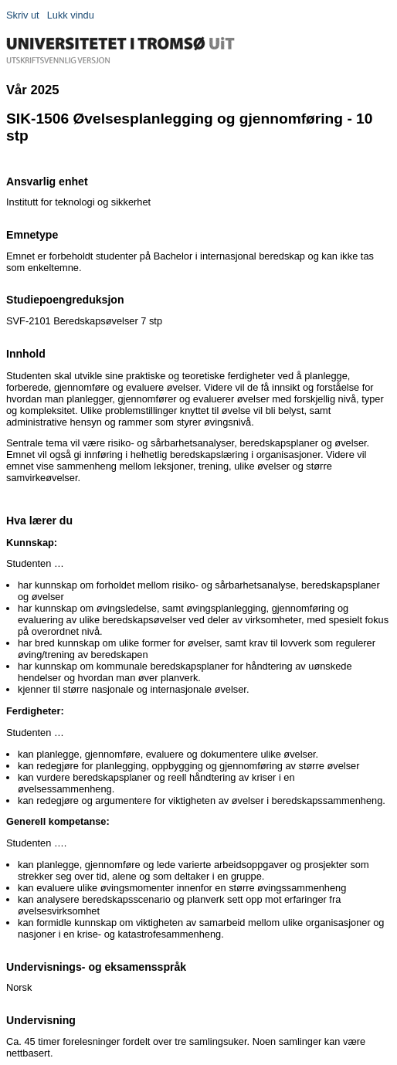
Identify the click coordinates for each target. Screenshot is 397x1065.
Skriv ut (22, 15)
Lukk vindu (70, 15)
